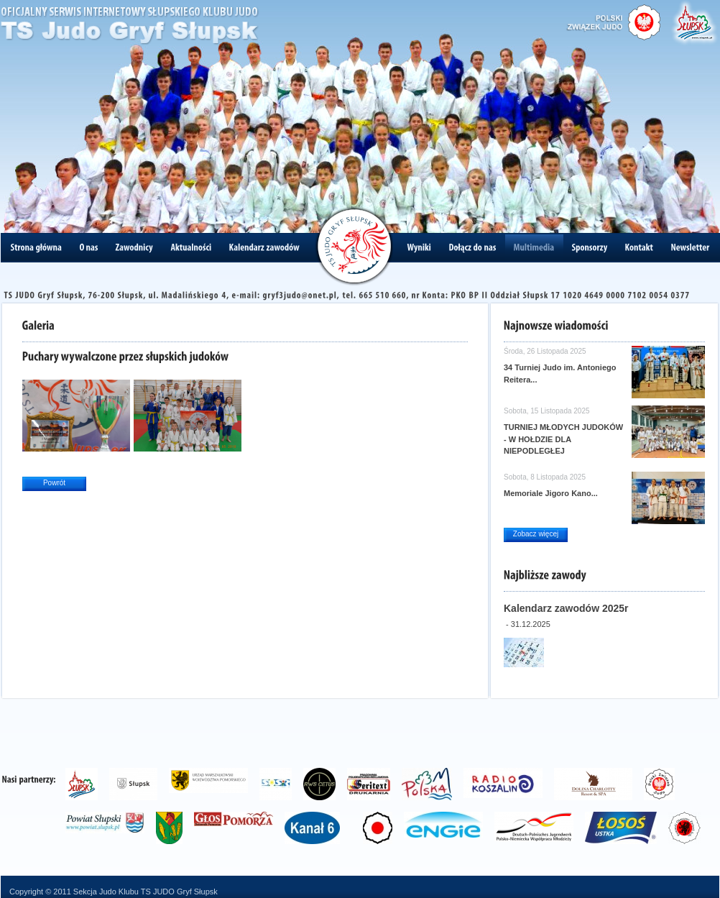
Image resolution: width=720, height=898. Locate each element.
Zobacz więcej (535, 534)
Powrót (54, 483)
